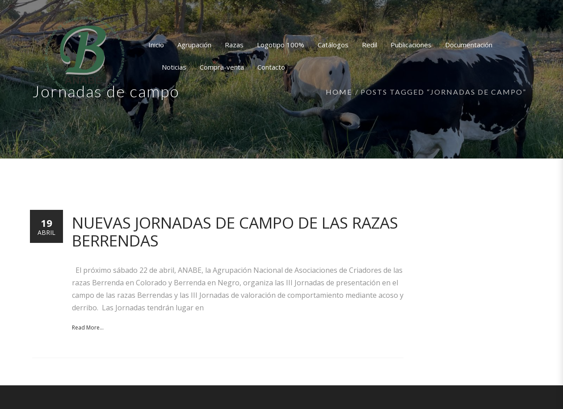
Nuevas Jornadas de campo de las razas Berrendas (235, 231)
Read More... (88, 327)
